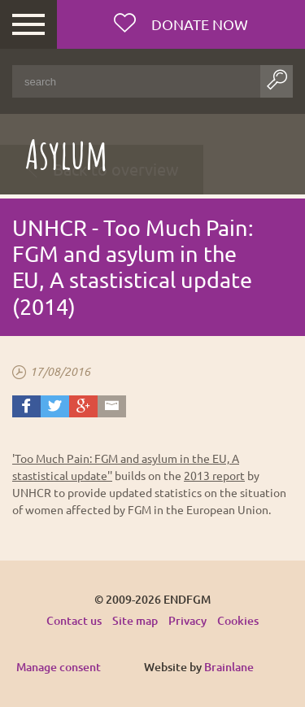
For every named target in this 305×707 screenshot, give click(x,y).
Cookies (238, 620)
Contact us (74, 620)
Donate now (198, 24)
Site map (135, 620)
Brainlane (229, 666)
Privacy (187, 620)
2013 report (214, 475)
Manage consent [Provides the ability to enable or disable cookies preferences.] (58, 667)
